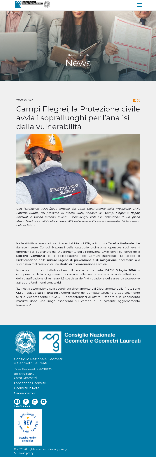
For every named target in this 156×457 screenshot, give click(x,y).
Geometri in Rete (26, 388)
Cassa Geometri (25, 378)
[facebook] (17, 402)
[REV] (78, 425)
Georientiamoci (25, 393)
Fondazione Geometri (30, 383)
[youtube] (44, 402)
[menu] (139, 4)
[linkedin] (35, 402)
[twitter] (26, 402)
